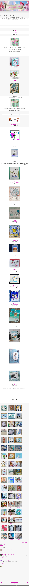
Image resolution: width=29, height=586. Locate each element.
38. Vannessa (11, 507)
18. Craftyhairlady (18, 451)
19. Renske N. (4, 459)
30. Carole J (18, 483)
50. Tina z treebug (11, 539)
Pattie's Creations (14, 32)
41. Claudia (11, 515)
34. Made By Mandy (4, 499)
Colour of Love (14, 22)
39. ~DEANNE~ (18, 507)
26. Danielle (11, 475)
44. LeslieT (11, 523)
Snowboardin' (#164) (15, 182)
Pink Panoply (4, 554)
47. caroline (11, 531)
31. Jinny (4, 491)
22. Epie (4, 467)
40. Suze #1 (4, 515)
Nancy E (15, 67)
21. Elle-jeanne (18, 459)
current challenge (20, 389)
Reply (3, 557)
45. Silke (18, 523)
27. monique (18, 475)
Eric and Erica (15, 304)
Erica (15, 325)
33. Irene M (18, 491)
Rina (15, 30)
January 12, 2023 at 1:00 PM (10, 554)
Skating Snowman (15, 240)
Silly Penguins (15, 203)
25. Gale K (4, 475)
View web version (14, 583)
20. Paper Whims (11, 459)
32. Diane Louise (11, 491)
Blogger (16, 585)
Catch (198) (15, 221)
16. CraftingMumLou (4, 451)
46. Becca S (4, 531)
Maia (3, 549)
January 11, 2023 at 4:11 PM (8, 549)
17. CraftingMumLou (11, 451)
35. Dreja (11, 499)
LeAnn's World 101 (14, 124)
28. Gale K (4, 483)
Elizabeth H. (15, 21)
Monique (15, 93)
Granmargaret (4, 560)
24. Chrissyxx (18, 467)
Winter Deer (15, 384)
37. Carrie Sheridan (3, 507)
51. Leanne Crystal (18, 539)
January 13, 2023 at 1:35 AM (10, 560)
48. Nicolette (18, 531)
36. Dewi (18, 499)
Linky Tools (23, 542)
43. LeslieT (4, 523)
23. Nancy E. (11, 467)
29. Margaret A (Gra (11, 483)
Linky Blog (26, 542)
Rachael (15, 80)
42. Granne (18, 515)
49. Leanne (4, 539)
